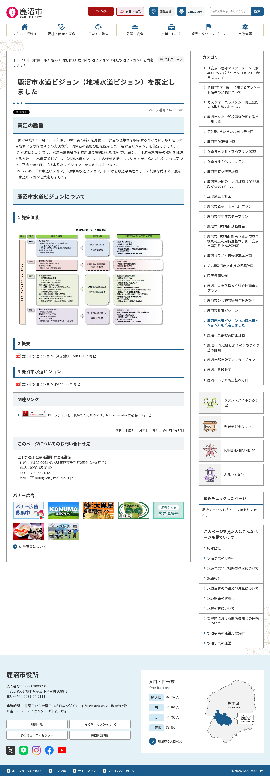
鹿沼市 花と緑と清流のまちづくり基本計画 (233, 347)
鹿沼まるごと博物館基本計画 (229, 255)
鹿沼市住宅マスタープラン (227, 216)
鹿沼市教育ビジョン (222, 310)
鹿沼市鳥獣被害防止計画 (226, 335)
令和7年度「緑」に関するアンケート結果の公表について (233, 90)
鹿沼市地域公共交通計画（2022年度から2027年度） (233, 184)
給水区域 (214, 548)
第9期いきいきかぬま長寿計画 (230, 131)
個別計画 (68, 59)
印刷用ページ (173, 59)
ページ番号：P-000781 (166, 110)
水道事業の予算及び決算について (233, 588)
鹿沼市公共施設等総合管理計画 (231, 300)
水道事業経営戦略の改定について (233, 568)
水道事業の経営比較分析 (226, 632)
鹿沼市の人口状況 (170, 741)
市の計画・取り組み (42, 59)
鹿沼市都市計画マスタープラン (231, 359)
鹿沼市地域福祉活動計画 (226, 226)
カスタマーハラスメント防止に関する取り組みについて (233, 104)
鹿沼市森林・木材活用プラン (229, 206)
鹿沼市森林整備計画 (222, 171)
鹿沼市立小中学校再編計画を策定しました (233, 119)
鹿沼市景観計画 (219, 369)
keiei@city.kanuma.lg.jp (54, 477)
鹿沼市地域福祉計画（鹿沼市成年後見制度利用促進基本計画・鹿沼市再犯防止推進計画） (233, 241)
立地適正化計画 (219, 196)
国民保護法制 (217, 275)
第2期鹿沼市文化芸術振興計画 (230, 265)
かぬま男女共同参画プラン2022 (233, 151)
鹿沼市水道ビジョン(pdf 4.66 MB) (47, 383)
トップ (18, 59)
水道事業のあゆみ (221, 558)
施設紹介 (214, 578)
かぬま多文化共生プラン (226, 161)
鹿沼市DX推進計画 (221, 141)
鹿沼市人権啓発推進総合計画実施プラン (233, 288)
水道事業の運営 (219, 642)
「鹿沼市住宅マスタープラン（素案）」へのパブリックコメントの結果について (233, 72)
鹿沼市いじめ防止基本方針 (227, 379)
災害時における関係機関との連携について (233, 621)
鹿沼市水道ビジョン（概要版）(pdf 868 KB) (55, 355)
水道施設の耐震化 (221, 598)
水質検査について (221, 608)
